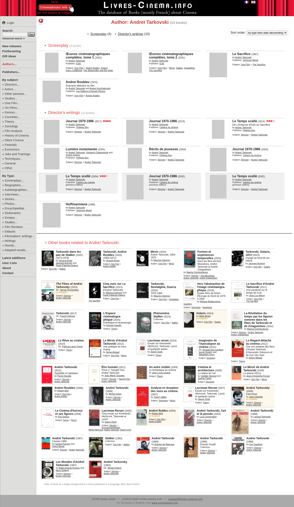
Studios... (11, 98)
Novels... (11, 245)
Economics (12, 149)
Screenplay (98, 34)
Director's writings (130, 34)
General (10, 163)
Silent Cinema (14, 140)
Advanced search (12, 38)
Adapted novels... (16, 250)
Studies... (11, 222)
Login (8, 22)
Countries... (12, 117)
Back (41, 21)
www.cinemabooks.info (165, 503)
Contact (8, 273)
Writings (10, 240)
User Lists (9, 263)
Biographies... (14, 185)
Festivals (11, 144)
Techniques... (13, 158)
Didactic (10, 231)
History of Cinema (17, 135)
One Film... (12, 103)
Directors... (12, 84)
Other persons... (16, 93)
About (6, 268)
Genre (66, 420)
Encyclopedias (14, 208)
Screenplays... (14, 180)
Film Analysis (14, 130)
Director (78, 131)
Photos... (11, 203)
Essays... (11, 217)
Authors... (9, 64)
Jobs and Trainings (17, 154)
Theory (9, 121)
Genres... (11, 112)
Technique (196, 307)
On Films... (12, 107)
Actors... (10, 89)
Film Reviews (14, 226)
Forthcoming (11, 51)
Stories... (11, 199)
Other (9, 168)
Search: (7, 30)
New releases (11, 46)
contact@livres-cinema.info (185, 499)
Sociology (11, 126)
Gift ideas (9, 56)
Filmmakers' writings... (20, 236)
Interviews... (13, 194)
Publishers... (11, 72)
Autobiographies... (17, 189)
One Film (78, 68)
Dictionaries (13, 213)
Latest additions (13, 258)
